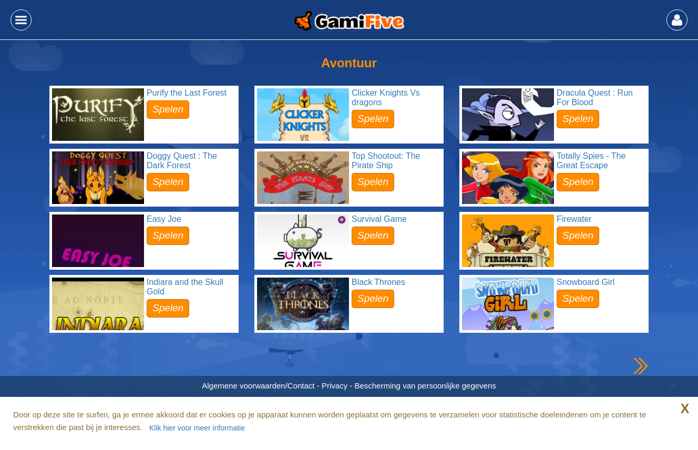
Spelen (167, 109)
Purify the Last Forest (187, 92)
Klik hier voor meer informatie (197, 428)
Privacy (334, 385)
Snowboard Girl (585, 282)
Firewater (574, 218)
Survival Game (379, 218)
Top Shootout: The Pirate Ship (386, 160)
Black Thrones (378, 282)
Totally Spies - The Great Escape (591, 160)
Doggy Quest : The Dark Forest (182, 160)
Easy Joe (164, 218)
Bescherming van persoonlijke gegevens (425, 385)
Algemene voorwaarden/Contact (258, 385)
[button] (21, 19)
